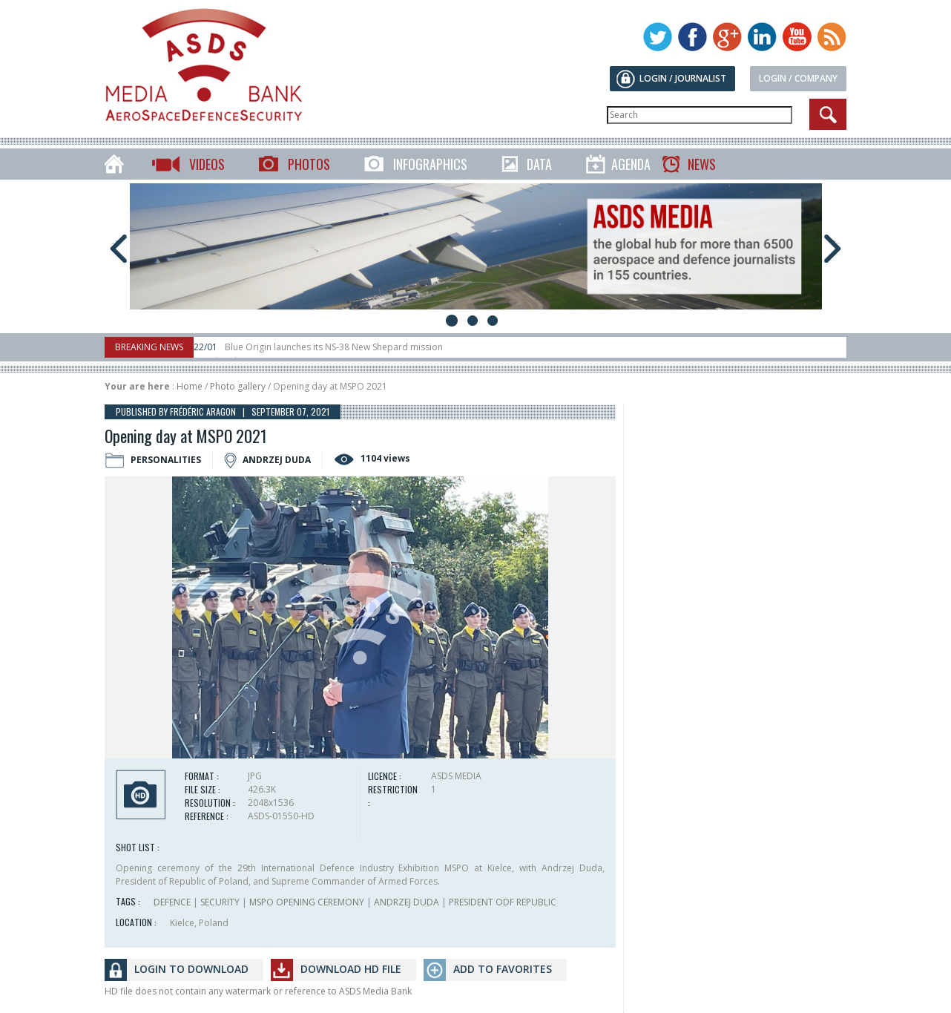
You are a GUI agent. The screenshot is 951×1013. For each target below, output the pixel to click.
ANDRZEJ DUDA (406, 902)
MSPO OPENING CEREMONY (306, 902)
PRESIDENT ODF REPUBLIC (502, 902)
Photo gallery (238, 386)
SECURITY (220, 902)
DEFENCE (172, 902)
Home (190, 386)
